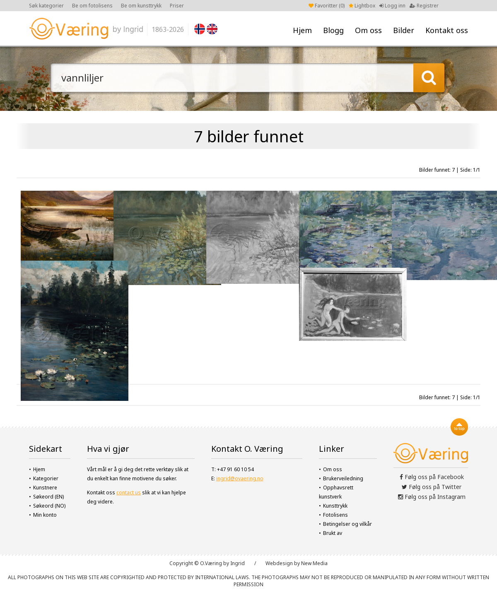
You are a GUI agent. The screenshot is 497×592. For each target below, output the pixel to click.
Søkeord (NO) (49, 505)
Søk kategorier (46, 5)
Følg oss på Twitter (431, 487)
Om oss (368, 30)
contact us (128, 492)
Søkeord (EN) (48, 496)
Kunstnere (45, 487)
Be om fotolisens (92, 5)
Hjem (302, 30)
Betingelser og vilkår (347, 523)
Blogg (333, 30)
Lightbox (362, 5)
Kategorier (45, 478)
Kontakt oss (446, 30)
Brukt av (332, 533)
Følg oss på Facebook (432, 477)
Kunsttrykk (335, 505)
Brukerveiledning (343, 478)
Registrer (424, 5)
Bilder (403, 30)
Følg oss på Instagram (432, 497)
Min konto (45, 514)
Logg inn (392, 5)
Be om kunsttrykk (141, 5)
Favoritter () (327, 5)
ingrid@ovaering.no (239, 478)
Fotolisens (335, 514)
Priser (177, 5)
